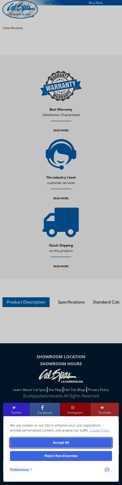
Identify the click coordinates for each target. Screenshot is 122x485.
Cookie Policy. (100, 430)
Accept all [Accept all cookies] (61, 442)
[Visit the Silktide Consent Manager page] (107, 470)
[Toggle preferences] (21, 469)
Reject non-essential (60, 456)
